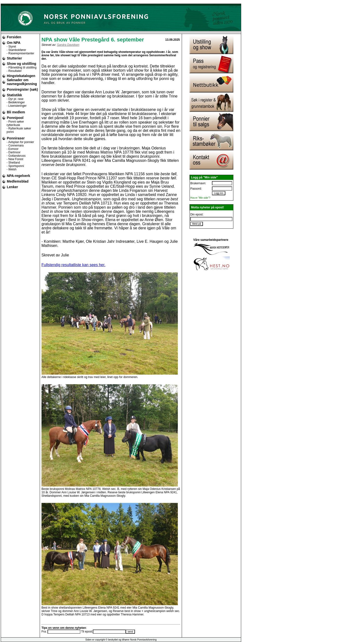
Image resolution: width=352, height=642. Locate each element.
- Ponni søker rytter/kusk (15, 123)
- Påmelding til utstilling (22, 67)
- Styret (11, 46)
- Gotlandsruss (16, 155)
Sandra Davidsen (68, 45)
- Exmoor (13, 149)
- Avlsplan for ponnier (20, 142)
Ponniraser (16, 138)
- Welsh (11, 169)
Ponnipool (15, 118)
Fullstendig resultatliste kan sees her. (73, 265)
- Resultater (14, 71)
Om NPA (13, 43)
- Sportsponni (15, 166)
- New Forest (15, 159)
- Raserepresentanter (20, 53)
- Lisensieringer (17, 105)
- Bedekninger (16, 102)
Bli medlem (16, 112)
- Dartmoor (13, 152)
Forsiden (14, 37)
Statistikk (14, 95)
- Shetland (13, 162)
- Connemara (15, 145)
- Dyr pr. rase (15, 99)
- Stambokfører (16, 50)
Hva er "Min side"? (200, 197)
